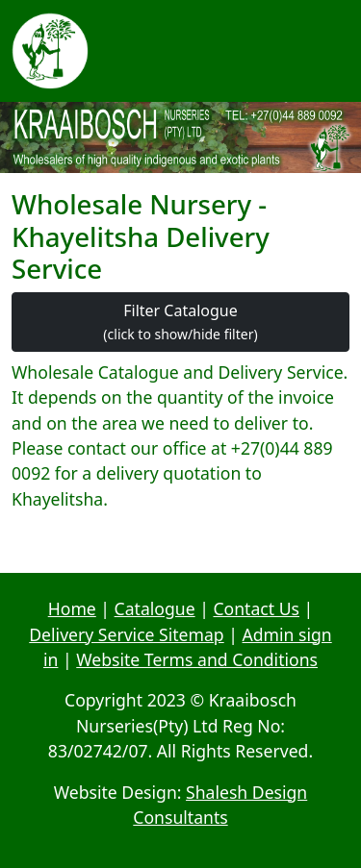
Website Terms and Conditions (197, 659)
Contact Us (256, 608)
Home (72, 608)
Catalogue (155, 608)
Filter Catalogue (180, 321)
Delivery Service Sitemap (126, 634)
